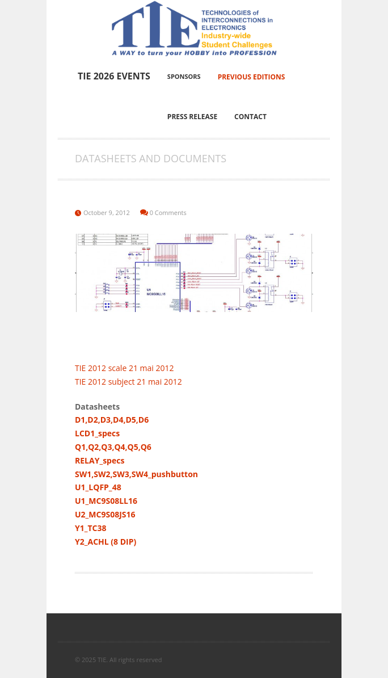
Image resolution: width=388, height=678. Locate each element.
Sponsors (184, 76)
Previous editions (251, 77)
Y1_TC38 (91, 528)
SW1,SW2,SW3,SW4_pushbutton (136, 474)
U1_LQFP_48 (98, 487)
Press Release (192, 116)
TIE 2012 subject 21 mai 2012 (128, 381)
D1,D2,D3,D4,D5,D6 (112, 419)
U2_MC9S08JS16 (105, 514)
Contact (250, 116)
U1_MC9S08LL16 (106, 500)
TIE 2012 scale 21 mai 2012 (124, 368)
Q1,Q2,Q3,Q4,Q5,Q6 (113, 446)
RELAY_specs (99, 460)
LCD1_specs (97, 433)
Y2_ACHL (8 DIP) (105, 541)
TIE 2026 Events (114, 76)
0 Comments (168, 212)
